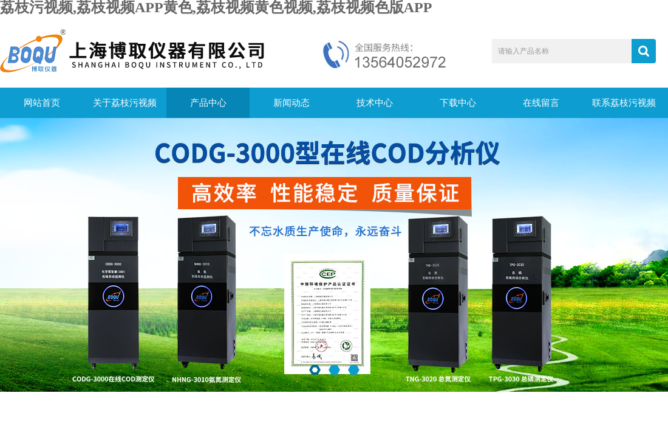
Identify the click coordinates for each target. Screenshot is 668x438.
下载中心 (458, 103)
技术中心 (374, 103)
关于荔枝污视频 (125, 103)
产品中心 (208, 103)
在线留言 (541, 103)
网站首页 (42, 103)
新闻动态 (291, 103)
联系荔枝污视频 (624, 103)
